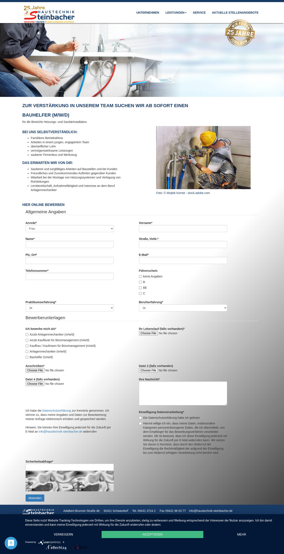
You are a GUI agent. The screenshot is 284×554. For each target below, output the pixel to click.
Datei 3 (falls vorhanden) (156, 366)
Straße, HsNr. (148, 239)
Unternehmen (147, 12)
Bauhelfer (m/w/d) (39, 357)
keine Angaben (151, 276)
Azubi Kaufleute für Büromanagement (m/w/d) (57, 340)
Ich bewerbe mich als (41, 328)
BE (143, 287)
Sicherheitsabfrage (39, 461)
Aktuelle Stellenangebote (235, 12)
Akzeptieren (152, 534)
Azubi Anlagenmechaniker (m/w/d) (50, 334)
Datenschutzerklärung (56, 410)
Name (30, 239)
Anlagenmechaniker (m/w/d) (46, 351)
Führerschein (148, 270)
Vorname (145, 223)
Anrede (31, 223)
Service (199, 12)
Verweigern (63, 534)
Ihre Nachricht (149, 379)
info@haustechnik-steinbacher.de (60, 431)
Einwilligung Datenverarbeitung (161, 412)
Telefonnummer (37, 270)
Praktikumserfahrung (41, 302)
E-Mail (144, 254)
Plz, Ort (31, 254)
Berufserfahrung (151, 302)
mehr (241, 534)
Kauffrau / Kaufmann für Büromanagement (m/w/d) (61, 345)
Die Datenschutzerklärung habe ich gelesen (169, 417)
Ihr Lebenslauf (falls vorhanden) (162, 328)
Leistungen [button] (175, 12)
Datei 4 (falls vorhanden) (43, 379)
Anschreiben (35, 366)
